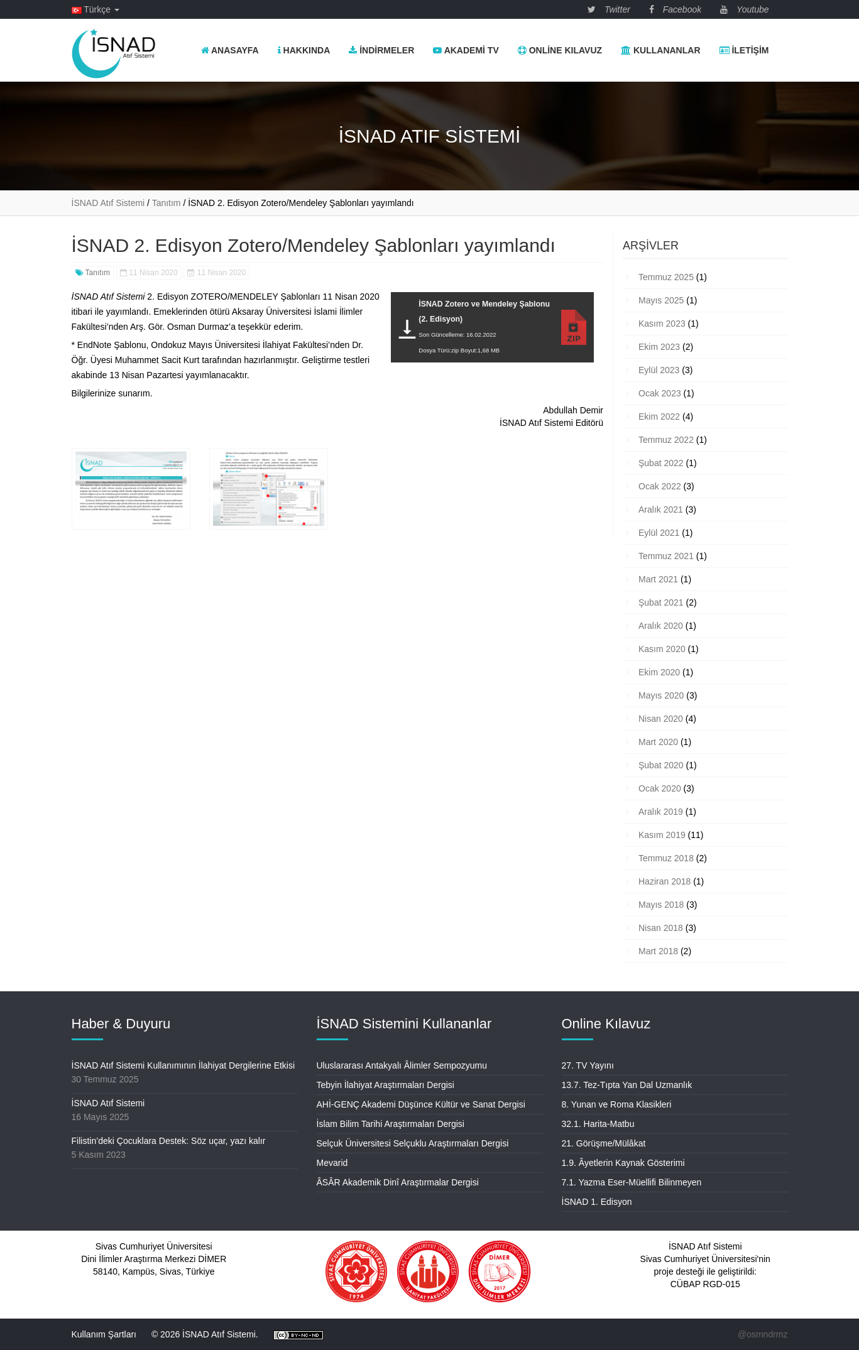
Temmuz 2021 (666, 556)
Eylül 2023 (658, 370)
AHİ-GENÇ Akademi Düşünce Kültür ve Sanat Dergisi (421, 1104)
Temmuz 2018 (666, 858)
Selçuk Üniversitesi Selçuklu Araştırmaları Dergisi (413, 1143)
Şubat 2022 (661, 463)
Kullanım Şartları (104, 1334)
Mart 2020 (658, 742)
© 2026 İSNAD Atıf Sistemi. (204, 1334)
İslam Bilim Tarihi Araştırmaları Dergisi (390, 1124)
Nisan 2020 (660, 719)
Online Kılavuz (560, 50)
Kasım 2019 (662, 835)
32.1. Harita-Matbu (598, 1124)
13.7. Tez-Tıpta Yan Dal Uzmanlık (627, 1085)
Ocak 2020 (659, 788)
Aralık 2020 (660, 626)
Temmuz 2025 (666, 277)
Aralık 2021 (660, 509)
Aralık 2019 (660, 812)
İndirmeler (381, 50)
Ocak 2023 (659, 393)
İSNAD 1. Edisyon (597, 1202)
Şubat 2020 (661, 765)
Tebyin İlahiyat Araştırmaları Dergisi (385, 1085)
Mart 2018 (658, 951)
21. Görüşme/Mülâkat (604, 1143)
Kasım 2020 (662, 649)
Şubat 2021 (661, 602)
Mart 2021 (658, 579)
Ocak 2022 (659, 486)
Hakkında (304, 50)
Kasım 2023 (662, 323)
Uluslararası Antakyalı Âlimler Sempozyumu (402, 1065)
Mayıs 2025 (661, 300)
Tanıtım (92, 272)
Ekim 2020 (659, 672)
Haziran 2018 (664, 881)
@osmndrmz (763, 1334)
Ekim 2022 (659, 416)
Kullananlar (660, 50)
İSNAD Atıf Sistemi (108, 1103)
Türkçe (95, 9)
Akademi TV (465, 50)
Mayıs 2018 (661, 905)
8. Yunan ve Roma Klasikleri (617, 1104)
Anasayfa (230, 50)
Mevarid (332, 1163)
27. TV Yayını (588, 1065)
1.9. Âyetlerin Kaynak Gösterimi (623, 1163)
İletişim (744, 50)
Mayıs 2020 (661, 695)
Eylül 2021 (658, 533)
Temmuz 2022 (666, 440)
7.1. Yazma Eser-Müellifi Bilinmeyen (632, 1182)
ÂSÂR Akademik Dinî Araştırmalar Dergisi (398, 1182)
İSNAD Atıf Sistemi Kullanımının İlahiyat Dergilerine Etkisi (183, 1065)
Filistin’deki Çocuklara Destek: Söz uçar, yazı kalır (169, 1141)
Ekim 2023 (659, 347)
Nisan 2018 (660, 928)
